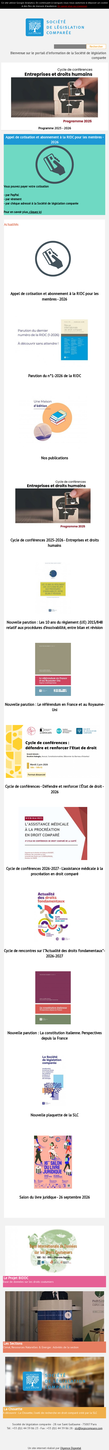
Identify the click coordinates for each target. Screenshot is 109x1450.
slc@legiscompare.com (88, 1428)
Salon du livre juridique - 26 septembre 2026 (54, 1197)
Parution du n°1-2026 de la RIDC (54, 375)
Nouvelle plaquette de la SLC (54, 1115)
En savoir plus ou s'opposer (72, 6)
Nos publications (54, 458)
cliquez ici (35, 212)
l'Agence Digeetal (70, 1448)
